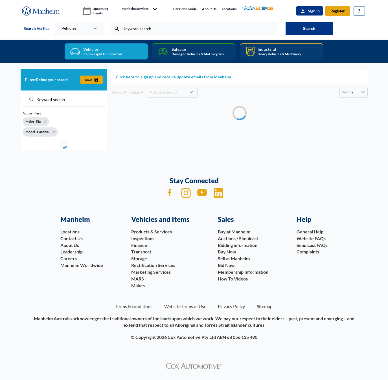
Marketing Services (151, 272)
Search (309, 28)
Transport (141, 251)
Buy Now (227, 251)
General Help (310, 231)
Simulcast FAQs (312, 245)
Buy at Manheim (234, 231)
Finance (139, 245)
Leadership (71, 251)
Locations (229, 9)
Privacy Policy (231, 306)
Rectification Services (153, 265)
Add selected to (164, 92)
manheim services (135, 9)
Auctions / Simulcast (238, 238)
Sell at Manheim (234, 258)
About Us (209, 9)
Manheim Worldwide (81, 265)
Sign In (314, 10)
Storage (139, 258)
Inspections (142, 238)
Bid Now (226, 265)
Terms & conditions (133, 306)
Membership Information (243, 272)
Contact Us (71, 238)
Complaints (308, 251)
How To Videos (233, 278)
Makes (138, 285)
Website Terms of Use (185, 306)
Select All (120, 92)
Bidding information (237, 245)
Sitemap (265, 306)
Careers (68, 258)
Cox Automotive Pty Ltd (192, 337)
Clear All (138, 92)
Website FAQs (311, 238)
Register (337, 10)
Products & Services (151, 231)
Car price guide (185, 9)
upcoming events (100, 10)
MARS (137, 278)
